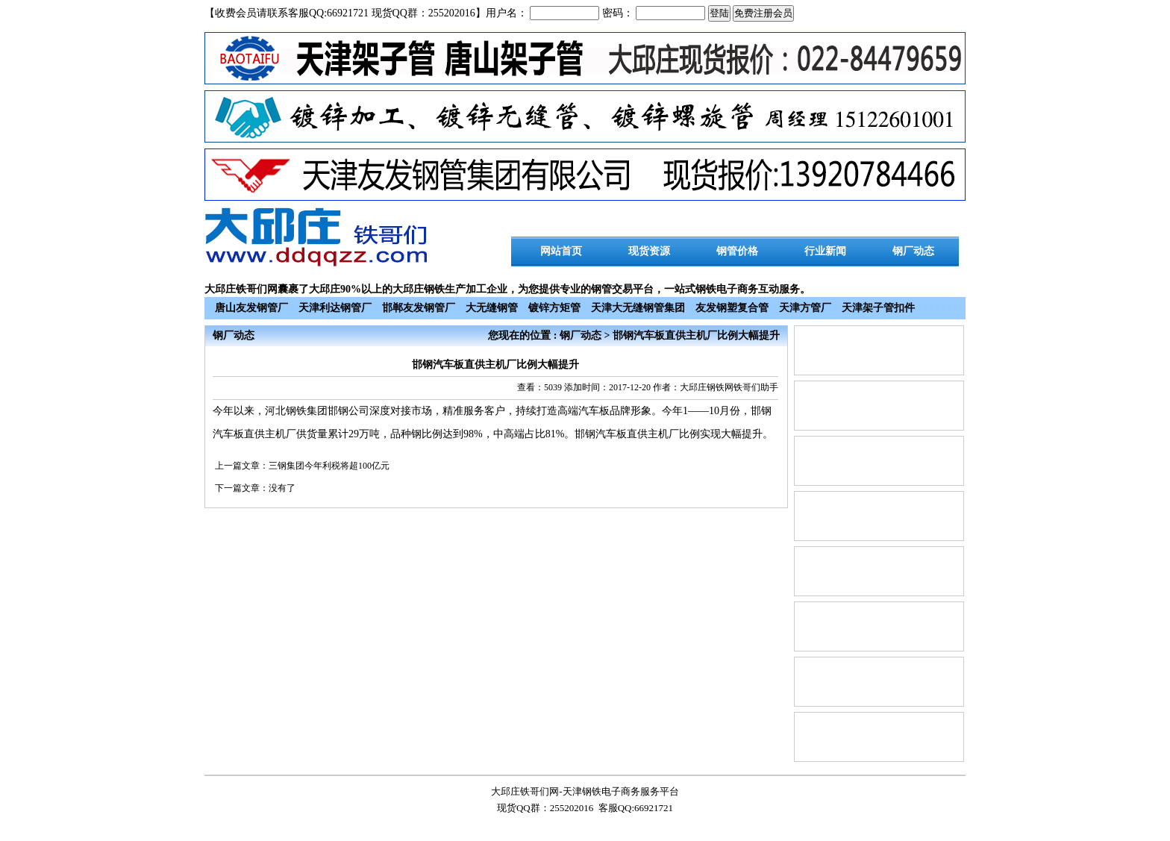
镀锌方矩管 (554, 307)
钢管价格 (737, 251)
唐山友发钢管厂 (251, 307)
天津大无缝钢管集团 (638, 307)
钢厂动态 (913, 251)
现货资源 (649, 251)
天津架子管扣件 (878, 307)
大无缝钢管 (492, 307)
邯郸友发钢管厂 (418, 307)
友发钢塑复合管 (732, 307)
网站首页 (561, 251)
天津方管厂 (805, 307)
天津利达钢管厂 (335, 307)
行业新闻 (825, 251)
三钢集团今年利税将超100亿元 (329, 465)
